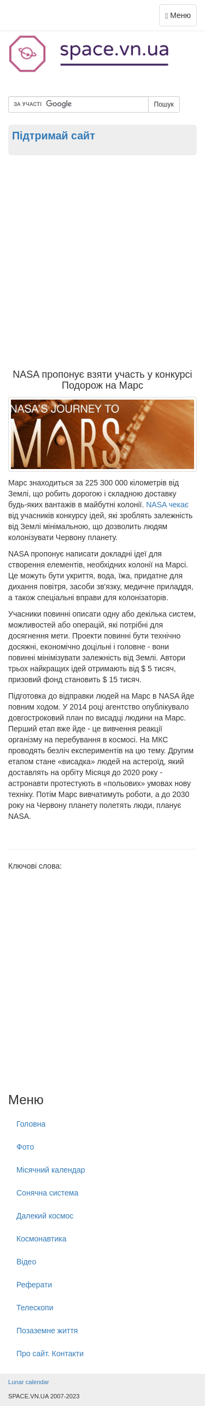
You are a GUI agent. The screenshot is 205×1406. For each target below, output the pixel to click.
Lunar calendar (28, 1382)
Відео (26, 1261)
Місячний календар (50, 1169)
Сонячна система (47, 1192)
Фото (25, 1147)
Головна (30, 1124)
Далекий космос (44, 1215)
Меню (181, 17)
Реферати (34, 1284)
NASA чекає (167, 504)
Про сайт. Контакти (50, 1353)
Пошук (164, 104)
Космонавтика (41, 1238)
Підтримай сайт (53, 136)
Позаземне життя (47, 1330)
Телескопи (35, 1307)
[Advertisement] (102, 261)
